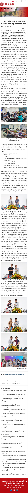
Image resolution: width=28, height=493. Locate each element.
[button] (15, 1)
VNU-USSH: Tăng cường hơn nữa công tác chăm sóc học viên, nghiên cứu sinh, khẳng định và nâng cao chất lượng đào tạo (13, 451)
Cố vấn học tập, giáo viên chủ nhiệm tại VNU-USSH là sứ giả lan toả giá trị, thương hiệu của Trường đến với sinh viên (13, 469)
